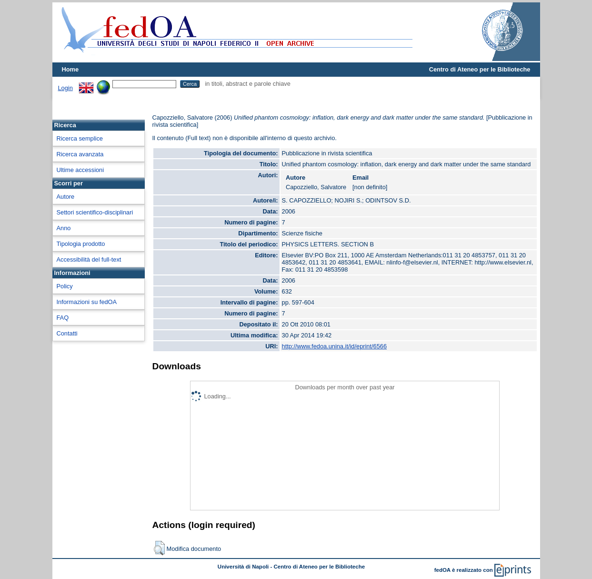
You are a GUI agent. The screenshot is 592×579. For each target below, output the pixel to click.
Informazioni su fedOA (87, 301)
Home (70, 69)
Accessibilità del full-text (89, 259)
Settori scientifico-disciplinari (95, 212)
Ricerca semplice (80, 138)
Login (65, 87)
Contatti (67, 333)
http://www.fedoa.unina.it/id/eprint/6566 (334, 346)
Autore (66, 196)
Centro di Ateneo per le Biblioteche (480, 69)
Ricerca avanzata (80, 154)
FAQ (63, 317)
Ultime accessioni (80, 169)
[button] (159, 548)
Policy (65, 286)
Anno (64, 228)
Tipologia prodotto (81, 243)
